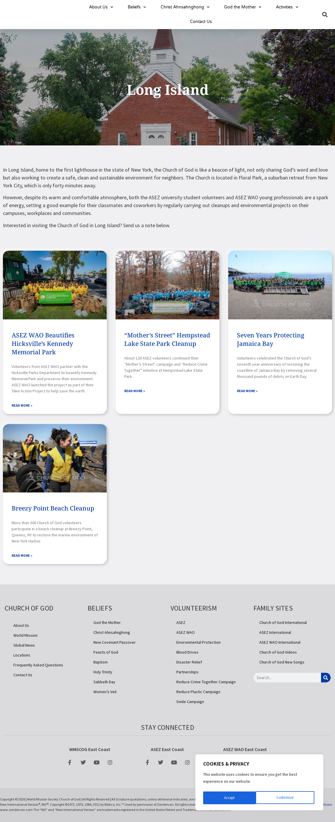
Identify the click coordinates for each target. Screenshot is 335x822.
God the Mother (242, 7)
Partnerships (187, 673)
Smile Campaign (190, 702)
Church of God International (283, 623)
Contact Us (201, 21)
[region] (259, 783)
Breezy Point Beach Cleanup (53, 509)
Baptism (100, 663)
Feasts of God (105, 653)
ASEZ (180, 623)
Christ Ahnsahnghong (185, 7)
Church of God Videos (278, 653)
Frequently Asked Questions (38, 666)
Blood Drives (187, 653)
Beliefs (137, 7)
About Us (101, 7)
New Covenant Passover (114, 643)
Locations (21, 656)
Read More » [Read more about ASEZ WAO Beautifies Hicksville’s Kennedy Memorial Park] (22, 406)
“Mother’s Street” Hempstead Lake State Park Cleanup (167, 339)
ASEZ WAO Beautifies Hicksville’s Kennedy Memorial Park (43, 343)
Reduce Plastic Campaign (198, 692)
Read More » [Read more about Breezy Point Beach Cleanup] (22, 556)
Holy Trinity (102, 673)
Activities (287, 7)
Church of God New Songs (281, 663)
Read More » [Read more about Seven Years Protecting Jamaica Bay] (247, 391)
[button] (325, 14)
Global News (24, 646)
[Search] (326, 679)
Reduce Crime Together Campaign (206, 683)
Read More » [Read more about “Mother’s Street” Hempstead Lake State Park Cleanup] (134, 391)
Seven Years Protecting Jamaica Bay (270, 339)
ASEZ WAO (185, 633)
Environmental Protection (198, 643)
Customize (232, 797)
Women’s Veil (104, 692)
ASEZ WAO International (279, 643)
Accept (289, 797)
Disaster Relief (189, 663)
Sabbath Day (104, 683)
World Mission (25, 636)
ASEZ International (275, 633)
